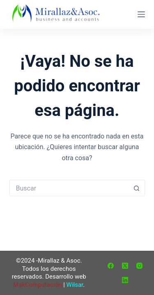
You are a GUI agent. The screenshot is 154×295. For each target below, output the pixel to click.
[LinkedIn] (125, 280)
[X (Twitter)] (125, 266)
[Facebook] (111, 266)
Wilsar (75, 284)
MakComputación (37, 284)
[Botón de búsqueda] (137, 188)
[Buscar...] (69, 188)
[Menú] (141, 14)
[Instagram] (139, 266)
